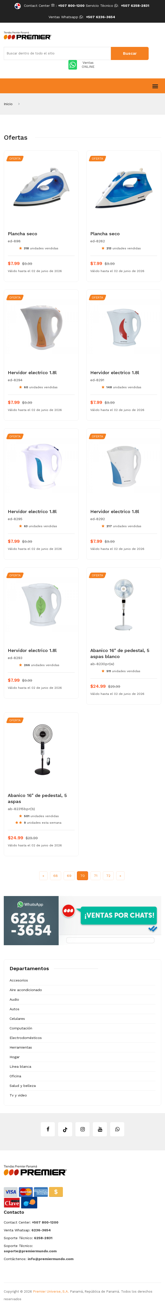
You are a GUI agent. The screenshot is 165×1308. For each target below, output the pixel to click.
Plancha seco (22, 233)
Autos (14, 1009)
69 (69, 876)
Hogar (15, 1057)
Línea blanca (20, 1066)
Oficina (15, 1076)
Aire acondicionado (26, 990)
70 (82, 876)
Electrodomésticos (26, 1038)
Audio (14, 999)
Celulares (17, 1019)
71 (95, 876)
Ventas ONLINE (81, 65)
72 (108, 876)
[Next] (120, 875)
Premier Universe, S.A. (51, 1291)
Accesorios (19, 980)
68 (55, 876)
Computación (21, 1028)
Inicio (8, 104)
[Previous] (43, 875)
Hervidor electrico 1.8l (32, 372)
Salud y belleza (23, 1086)
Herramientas (21, 1047)
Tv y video (18, 1095)
